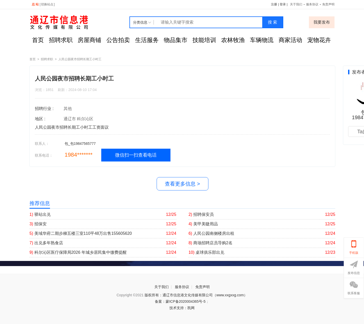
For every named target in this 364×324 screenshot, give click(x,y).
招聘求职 (61, 40)
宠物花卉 (319, 40)
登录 (283, 4)
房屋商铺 (89, 40)
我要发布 (322, 22)
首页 (38, 40)
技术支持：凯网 (182, 308)
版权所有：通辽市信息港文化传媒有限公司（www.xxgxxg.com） (196, 295)
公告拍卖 (118, 40)
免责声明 (328, 4)
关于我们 (296, 4)
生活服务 (147, 40)
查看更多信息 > (182, 184)
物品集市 (175, 40)
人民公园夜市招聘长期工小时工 (80, 59)
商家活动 (290, 40)
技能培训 (204, 40)
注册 (274, 4)
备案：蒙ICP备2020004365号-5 (180, 301)
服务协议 (312, 4)
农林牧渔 (233, 40)
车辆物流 (262, 40)
